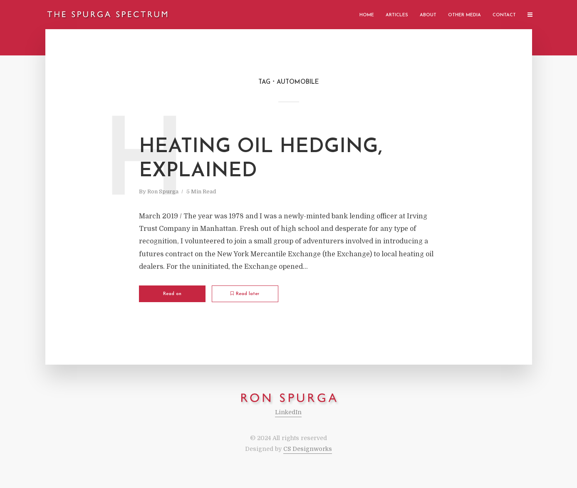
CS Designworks (307, 448)
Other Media (464, 15)
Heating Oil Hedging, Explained (260, 159)
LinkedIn (288, 412)
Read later (244, 293)
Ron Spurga (162, 191)
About (428, 15)
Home (366, 15)
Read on (172, 294)
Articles (397, 15)
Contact (504, 15)
